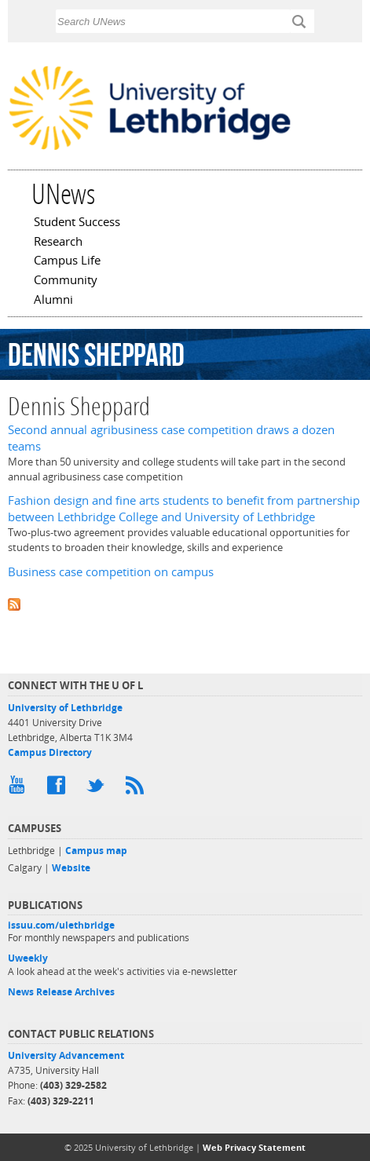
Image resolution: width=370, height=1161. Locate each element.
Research (58, 242)
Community (65, 281)
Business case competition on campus (111, 572)
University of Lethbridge (65, 708)
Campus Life (67, 261)
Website (71, 868)
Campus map (96, 850)
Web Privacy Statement (254, 1147)
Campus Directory (50, 752)
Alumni (53, 301)
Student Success (77, 223)
